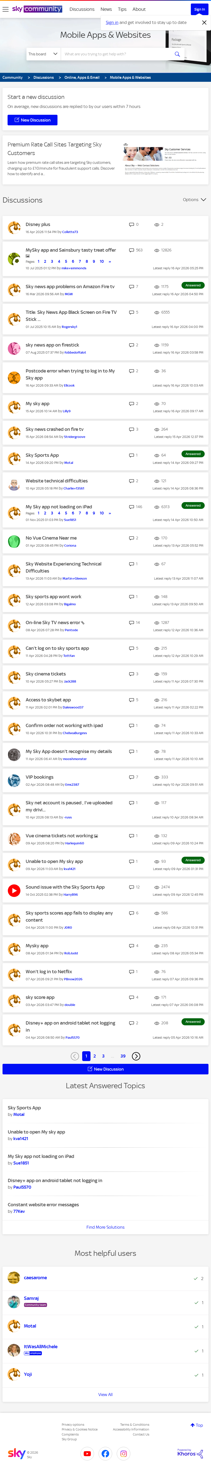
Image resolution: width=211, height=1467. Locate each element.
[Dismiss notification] (204, 23)
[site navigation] (6, 9)
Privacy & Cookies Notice (80, 1429)
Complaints (70, 1434)
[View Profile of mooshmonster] (75, 759)
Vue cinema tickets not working (60, 836)
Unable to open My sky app (54, 861)
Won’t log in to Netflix (49, 971)
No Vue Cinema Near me (51, 538)
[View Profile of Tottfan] (69, 656)
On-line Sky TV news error (53, 622)
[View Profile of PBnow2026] (73, 979)
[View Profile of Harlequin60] (74, 843)
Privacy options (73, 1424)
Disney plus (38, 224)
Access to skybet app (48, 700)
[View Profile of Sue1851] (70, 520)
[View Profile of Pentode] (71, 630)
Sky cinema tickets (46, 674)
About (139, 9)
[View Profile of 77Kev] (19, 1211)
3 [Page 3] (103, 1056)
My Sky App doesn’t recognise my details (69, 751)
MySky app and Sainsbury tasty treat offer (71, 250)
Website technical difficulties (57, 481)
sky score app (40, 997)
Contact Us (141, 1434)
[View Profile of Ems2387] (72, 784)
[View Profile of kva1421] (69, 869)
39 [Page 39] (123, 1056)
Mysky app (37, 946)
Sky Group (69, 1439)
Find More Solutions (105, 1227)
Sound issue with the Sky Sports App (65, 887)
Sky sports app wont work (53, 596)
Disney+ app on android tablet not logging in (55, 1180)
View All (105, 1394)
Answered (193, 285)
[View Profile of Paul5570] (73, 1037)
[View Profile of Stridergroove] (74, 437)
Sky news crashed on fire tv (54, 429)
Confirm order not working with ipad (64, 725)
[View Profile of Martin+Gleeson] (75, 578)
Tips (122, 9)
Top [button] (199, 1425)
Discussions (82, 9)
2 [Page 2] (95, 1056)
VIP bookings (39, 777)
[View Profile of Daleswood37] (73, 707)
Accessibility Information (131, 1429)
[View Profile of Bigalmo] (70, 604)
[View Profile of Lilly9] (67, 411)
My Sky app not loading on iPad (59, 507)
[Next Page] (136, 1056)
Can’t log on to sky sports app (57, 648)
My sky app (37, 403)
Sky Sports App (42, 455)
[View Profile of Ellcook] (69, 385)
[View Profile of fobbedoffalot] (75, 352)
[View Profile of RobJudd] (71, 953)
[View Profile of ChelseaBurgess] (75, 733)
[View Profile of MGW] (69, 294)
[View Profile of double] (70, 1005)
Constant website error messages (43, 1205)
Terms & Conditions (134, 1424)
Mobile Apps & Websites (105, 35)
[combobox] (116, 54)
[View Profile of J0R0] (68, 927)
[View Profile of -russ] (68, 817)
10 (102, 261)
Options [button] (190, 199)
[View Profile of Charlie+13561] (74, 488)
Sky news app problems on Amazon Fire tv (70, 286)
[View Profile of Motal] (68, 463)
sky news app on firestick (52, 345)
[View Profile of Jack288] (70, 681)
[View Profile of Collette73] (70, 232)
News (106, 9)
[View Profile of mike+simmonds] (74, 268)
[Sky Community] (37, 9)
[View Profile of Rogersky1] (69, 327)
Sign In (199, 9)
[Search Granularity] (43, 54)
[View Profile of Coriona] (70, 545)
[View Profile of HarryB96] (71, 894)
